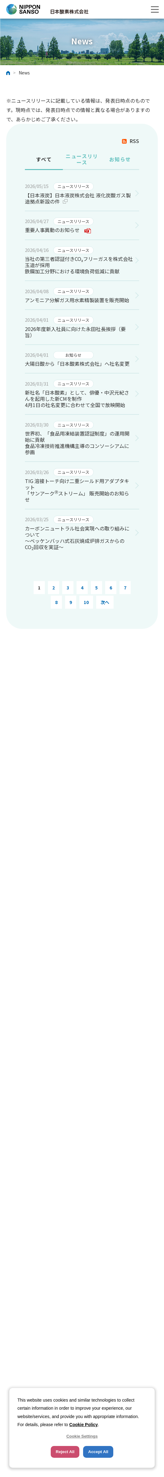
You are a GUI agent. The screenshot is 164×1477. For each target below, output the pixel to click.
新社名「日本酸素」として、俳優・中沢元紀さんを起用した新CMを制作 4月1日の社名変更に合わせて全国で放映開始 (77, 399)
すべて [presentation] (44, 159)
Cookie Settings (82, 1436)
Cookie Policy (83, 1424)
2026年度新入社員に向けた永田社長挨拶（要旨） (75, 332)
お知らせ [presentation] (120, 159)
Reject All (65, 1451)
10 (86, 602)
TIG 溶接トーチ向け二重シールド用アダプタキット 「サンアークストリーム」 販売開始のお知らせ (77, 490)
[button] (154, 9)
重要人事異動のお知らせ (58, 230)
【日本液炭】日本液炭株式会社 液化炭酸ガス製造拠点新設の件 (78, 198)
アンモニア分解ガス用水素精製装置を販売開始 (77, 300)
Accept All (98, 1451)
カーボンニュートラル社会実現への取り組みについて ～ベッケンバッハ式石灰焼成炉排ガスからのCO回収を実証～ (77, 538)
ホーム (8, 73)
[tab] (44, 160)
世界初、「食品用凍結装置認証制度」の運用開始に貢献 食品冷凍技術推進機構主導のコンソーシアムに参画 (77, 443)
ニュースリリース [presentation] (82, 159)
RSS (134, 141)
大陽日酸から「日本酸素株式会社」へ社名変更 (77, 363)
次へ (105, 602)
